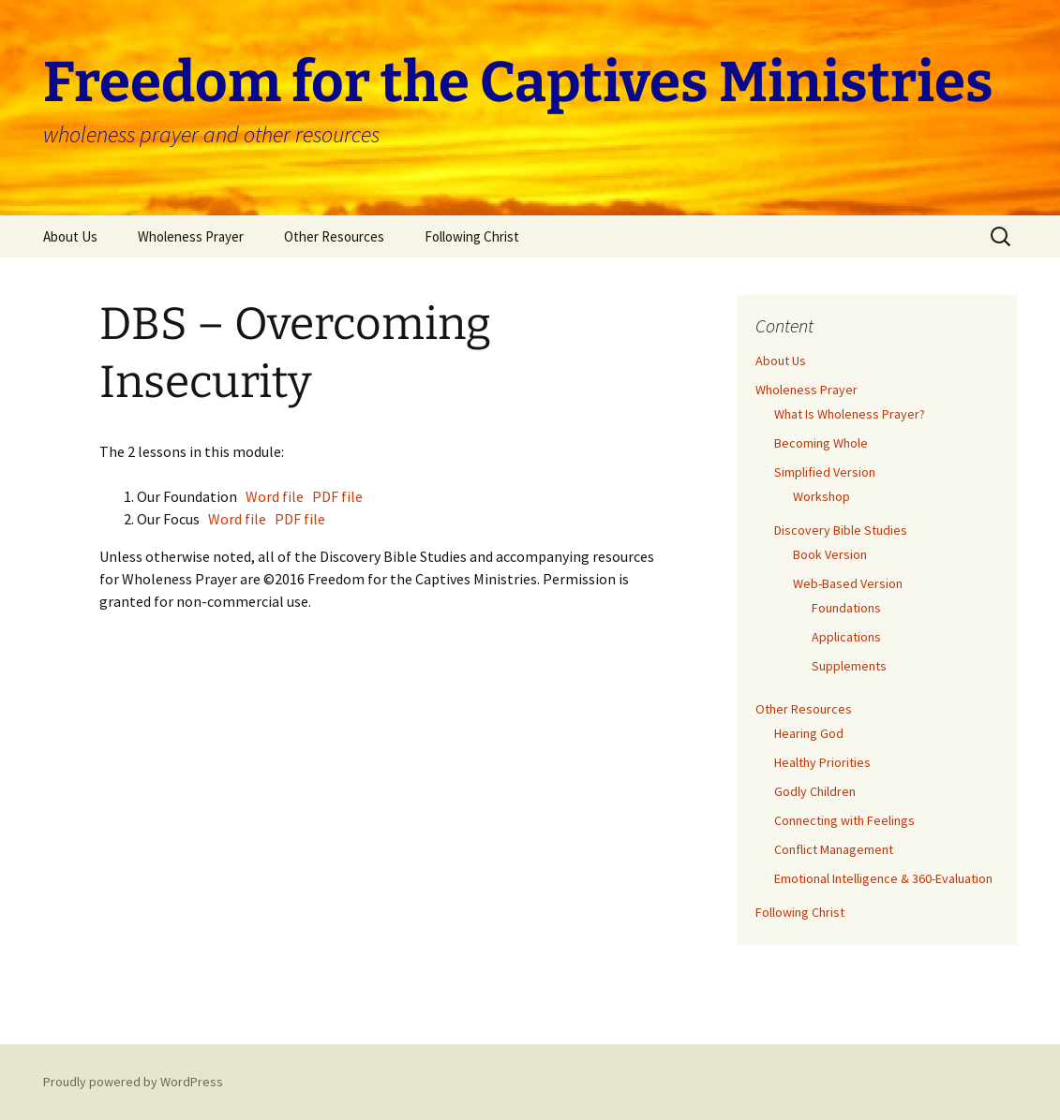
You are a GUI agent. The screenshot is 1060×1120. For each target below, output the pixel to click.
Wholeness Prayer (191, 236)
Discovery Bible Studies (840, 530)
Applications (846, 636)
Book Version (830, 554)
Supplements (849, 665)
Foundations (846, 607)
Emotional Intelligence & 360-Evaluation (883, 878)
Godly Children (815, 791)
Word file (276, 496)
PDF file (337, 496)
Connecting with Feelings (844, 820)
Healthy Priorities (822, 762)
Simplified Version (824, 472)
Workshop (821, 496)
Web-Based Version (848, 583)
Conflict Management (833, 849)
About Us (70, 236)
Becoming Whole (821, 443)
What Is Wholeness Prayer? (849, 413)
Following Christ (472, 236)
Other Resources (334, 236)
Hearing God (809, 733)
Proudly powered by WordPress (133, 1081)
